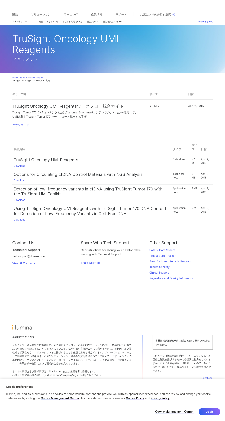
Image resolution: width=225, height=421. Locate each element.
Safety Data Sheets (162, 250)
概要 (41, 21)
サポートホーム (205, 21)
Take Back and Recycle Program (170, 261)
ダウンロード (20, 125)
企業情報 (96, 14)
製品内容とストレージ (113, 21)
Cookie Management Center (60, 398)
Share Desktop (90, 262)
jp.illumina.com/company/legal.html (64, 375)
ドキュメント (52, 21)
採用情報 (207, 378)
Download (19, 165)
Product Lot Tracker (162, 255)
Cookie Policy (135, 398)
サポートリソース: (37, 77)
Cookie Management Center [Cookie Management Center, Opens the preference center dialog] (174, 411)
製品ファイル (93, 21)
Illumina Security (159, 267)
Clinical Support (159, 272)
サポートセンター (20, 77)
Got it (209, 411)
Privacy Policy (160, 398)
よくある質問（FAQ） (72, 21)
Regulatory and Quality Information (171, 278)
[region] (112, 400)
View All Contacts (23, 263)
